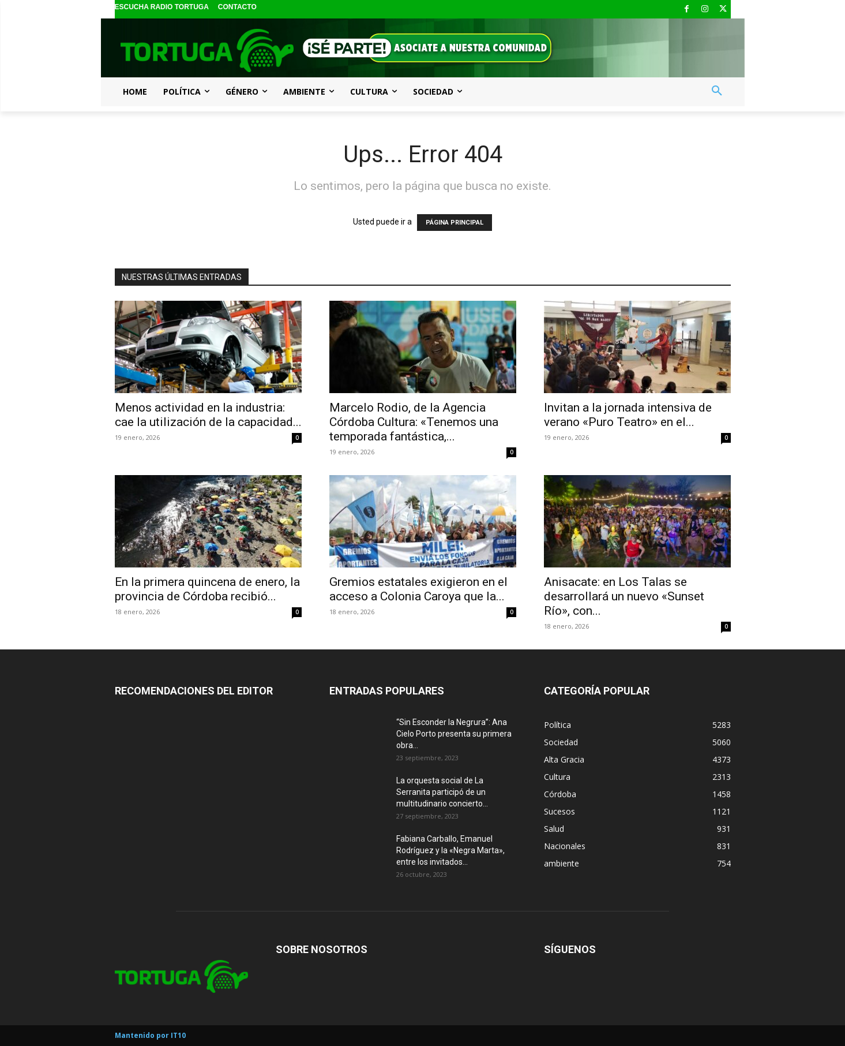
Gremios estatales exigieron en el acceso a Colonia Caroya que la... (418, 589)
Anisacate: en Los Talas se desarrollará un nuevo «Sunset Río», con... (624, 596)
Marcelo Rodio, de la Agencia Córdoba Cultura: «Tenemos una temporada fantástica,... (413, 422)
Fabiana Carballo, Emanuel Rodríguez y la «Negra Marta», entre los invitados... (450, 850)
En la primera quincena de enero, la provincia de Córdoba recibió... (207, 589)
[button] (717, 91)
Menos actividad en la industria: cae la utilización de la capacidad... (208, 415)
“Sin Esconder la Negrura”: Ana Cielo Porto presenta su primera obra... (454, 734)
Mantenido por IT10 (150, 1035)
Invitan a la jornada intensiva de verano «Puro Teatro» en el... (628, 415)
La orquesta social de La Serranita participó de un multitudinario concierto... (442, 792)
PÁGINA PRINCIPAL (454, 222)
